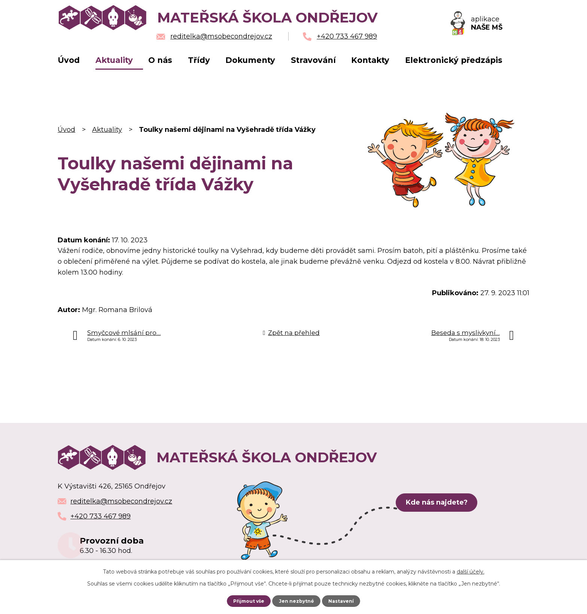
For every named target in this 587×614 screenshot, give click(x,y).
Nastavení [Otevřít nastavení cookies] (342, 601)
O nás (160, 60)
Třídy (199, 60)
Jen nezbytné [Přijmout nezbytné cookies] (297, 601)
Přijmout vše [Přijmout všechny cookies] (248, 601)
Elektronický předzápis (453, 60)
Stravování (313, 60)
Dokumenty (250, 60)
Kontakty (370, 60)
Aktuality (114, 60)
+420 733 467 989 (100, 516)
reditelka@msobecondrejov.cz (121, 501)
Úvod (69, 60)
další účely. (470, 571)
